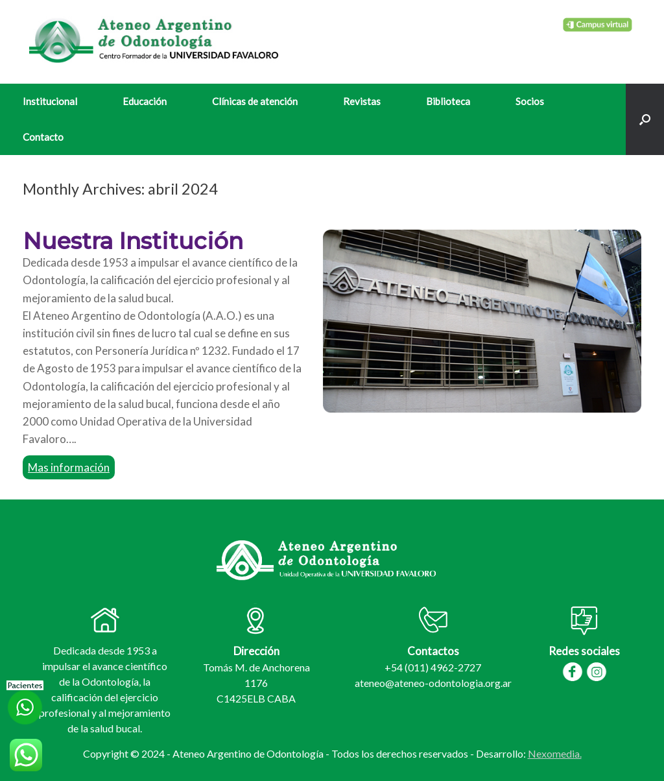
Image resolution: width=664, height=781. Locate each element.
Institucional (50, 101)
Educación (145, 101)
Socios (530, 101)
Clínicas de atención (255, 101)
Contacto (43, 137)
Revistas (362, 101)
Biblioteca (448, 101)
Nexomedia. (555, 753)
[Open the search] (645, 119)
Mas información (69, 467)
